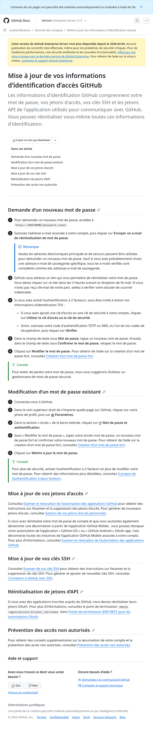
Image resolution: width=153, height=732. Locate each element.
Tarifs (86, 717)
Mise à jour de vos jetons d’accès (48, 493)
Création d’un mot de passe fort (69, 356)
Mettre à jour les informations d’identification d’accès (101, 30)
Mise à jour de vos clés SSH (41, 558)
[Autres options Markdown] (55, 140)
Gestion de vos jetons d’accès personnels (75, 513)
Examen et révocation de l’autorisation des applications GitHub (70, 503)
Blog (123, 717)
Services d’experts (104, 717)
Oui (16, 685)
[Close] (141, 6)
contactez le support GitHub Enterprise (47, 60)
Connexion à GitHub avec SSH (30, 578)
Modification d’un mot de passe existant (57, 391)
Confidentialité (59, 717)
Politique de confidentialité (23, 692)
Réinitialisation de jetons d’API (45, 591)
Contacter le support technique (100, 685)
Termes (41, 717)
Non (33, 685)
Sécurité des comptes (49, 30)
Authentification (20, 30)
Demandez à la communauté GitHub (104, 680)
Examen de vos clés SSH (41, 568)
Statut (76, 717)
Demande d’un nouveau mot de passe (54, 209)
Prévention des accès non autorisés (51, 630)
